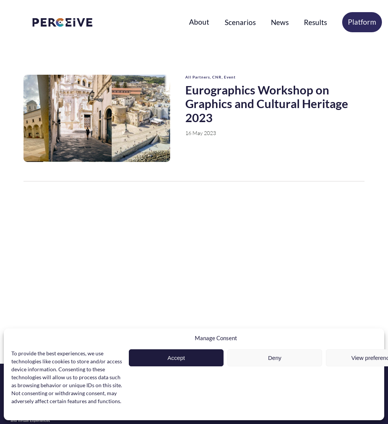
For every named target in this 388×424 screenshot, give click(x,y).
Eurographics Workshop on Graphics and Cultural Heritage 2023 (266, 103)
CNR (217, 77)
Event (230, 77)
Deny (274, 358)
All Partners (197, 77)
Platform (362, 21)
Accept (176, 358)
